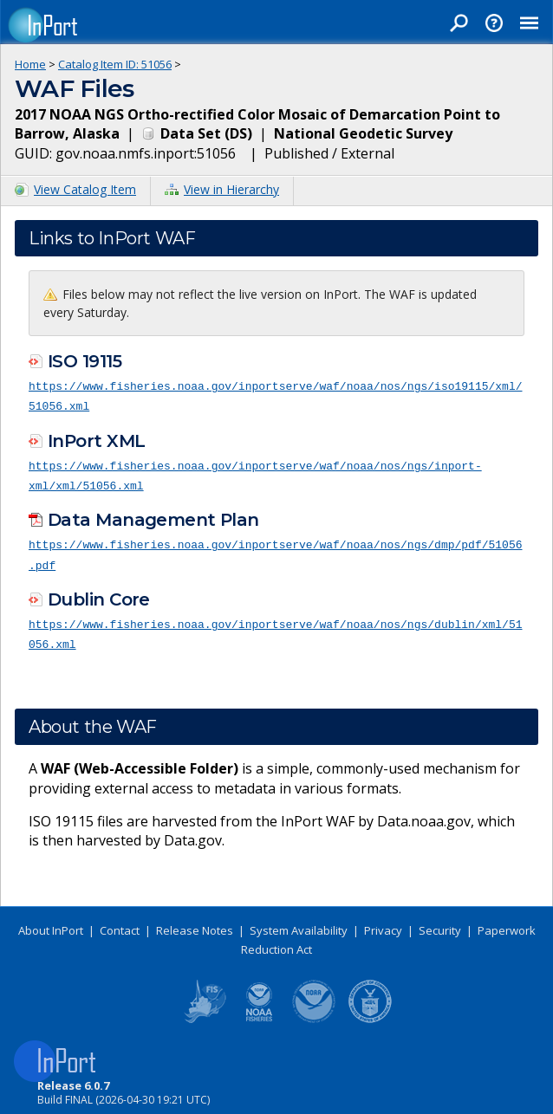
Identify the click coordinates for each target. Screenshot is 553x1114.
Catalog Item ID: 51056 (115, 64)
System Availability (299, 924)
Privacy (383, 924)
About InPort (50, 924)
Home (30, 64)
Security (440, 924)
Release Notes (194, 924)
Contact (120, 924)
